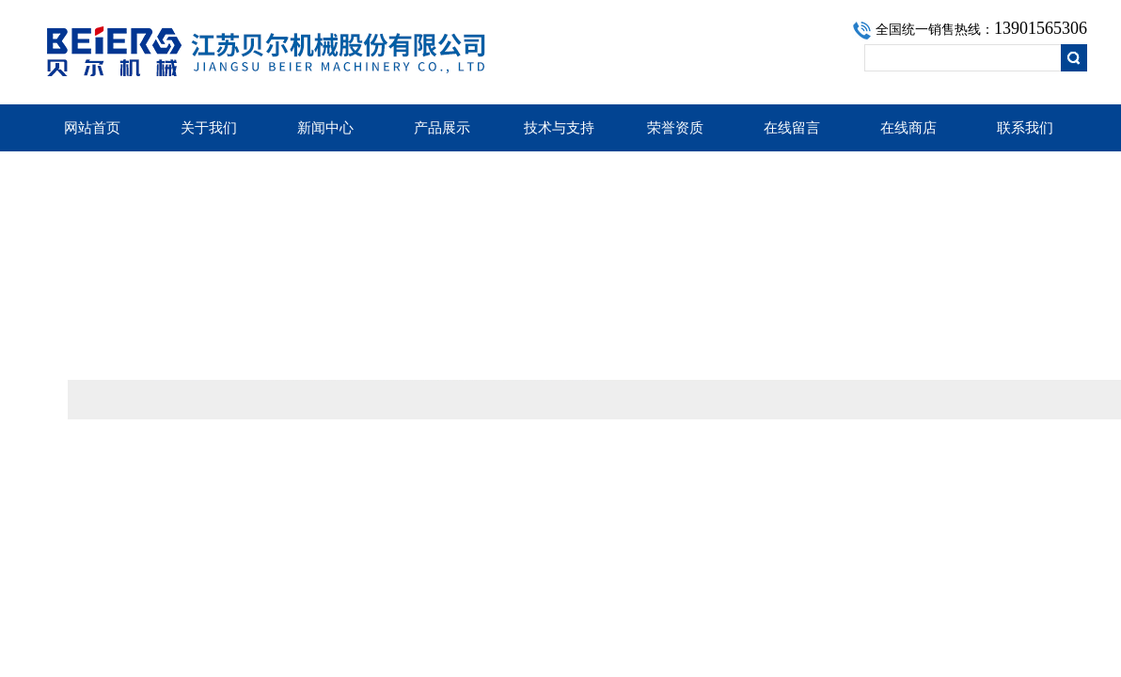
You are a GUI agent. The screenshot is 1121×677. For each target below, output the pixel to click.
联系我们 (1025, 127)
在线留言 (792, 127)
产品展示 (442, 127)
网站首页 (92, 127)
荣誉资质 (675, 127)
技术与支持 (559, 127)
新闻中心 (325, 127)
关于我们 (209, 127)
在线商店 (908, 127)
